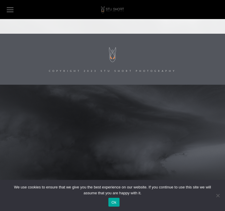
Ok (113, 202)
